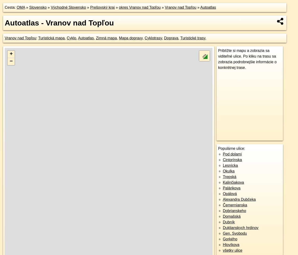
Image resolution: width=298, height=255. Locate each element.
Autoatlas (208, 7)
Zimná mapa (106, 38)
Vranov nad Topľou (180, 7)
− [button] (11, 61)
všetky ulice (232, 250)
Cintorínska (232, 160)
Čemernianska (235, 205)
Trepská (229, 177)
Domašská (232, 216)
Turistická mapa (51, 38)
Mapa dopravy (131, 38)
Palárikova (232, 188)
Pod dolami (232, 154)
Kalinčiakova (233, 182)
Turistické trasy (192, 38)
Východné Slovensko (68, 7)
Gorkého (230, 239)
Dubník (229, 222)
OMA (21, 7)
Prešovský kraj (102, 7)
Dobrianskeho (234, 211)
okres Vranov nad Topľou (140, 7)
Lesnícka (230, 165)
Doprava (171, 38)
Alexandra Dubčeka (239, 199)
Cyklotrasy (153, 38)
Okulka (229, 171)
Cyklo (71, 38)
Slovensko (38, 7)
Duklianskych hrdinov (240, 228)
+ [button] (11, 54)
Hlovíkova (231, 245)
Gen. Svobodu (235, 233)
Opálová (230, 194)
